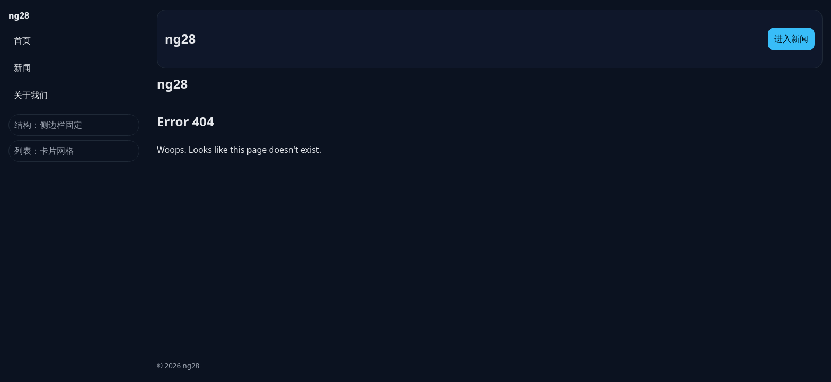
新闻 (22, 67)
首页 (22, 40)
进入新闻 (791, 39)
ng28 (18, 15)
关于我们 (31, 95)
